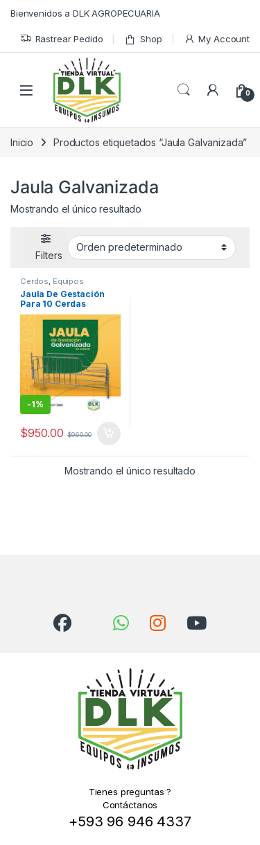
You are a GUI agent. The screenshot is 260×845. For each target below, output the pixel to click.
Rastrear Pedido (61, 39)
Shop (143, 39)
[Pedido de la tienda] (151, 247)
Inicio (21, 142)
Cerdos (34, 281)
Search (183, 90)
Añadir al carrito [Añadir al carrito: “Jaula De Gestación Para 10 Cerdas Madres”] (109, 433)
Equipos (68, 281)
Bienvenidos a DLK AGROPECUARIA (85, 13)
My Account (217, 39)
